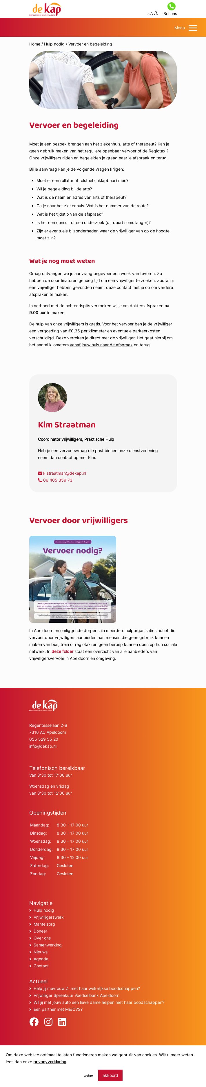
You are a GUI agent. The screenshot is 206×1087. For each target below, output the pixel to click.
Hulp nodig (54, 43)
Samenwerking (48, 944)
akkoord (110, 1075)
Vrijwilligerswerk (49, 917)
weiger (89, 1075)
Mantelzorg (44, 924)
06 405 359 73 (55, 480)
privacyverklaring (49, 1061)
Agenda (41, 958)
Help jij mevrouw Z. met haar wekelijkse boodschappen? (87, 988)
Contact (41, 965)
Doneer (40, 930)
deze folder (62, 651)
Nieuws (41, 951)
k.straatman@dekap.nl (62, 473)
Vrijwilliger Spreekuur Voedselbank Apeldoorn (76, 995)
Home (34, 43)
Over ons (42, 937)
